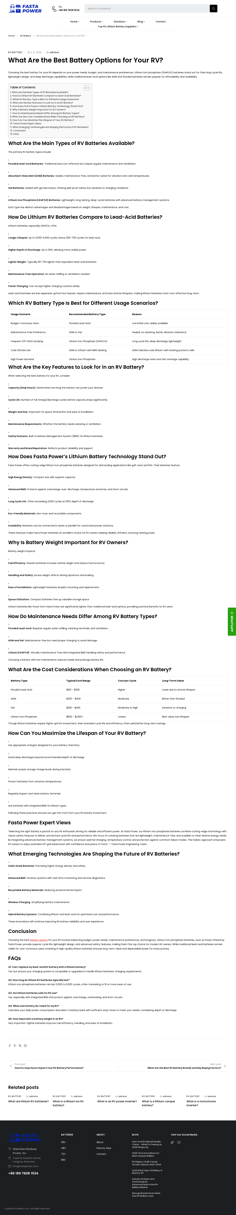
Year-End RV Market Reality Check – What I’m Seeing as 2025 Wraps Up (147, 1144)
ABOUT (101, 1134)
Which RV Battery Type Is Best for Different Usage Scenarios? (45, 99)
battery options (39, 940)
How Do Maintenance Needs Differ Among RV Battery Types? (45, 113)
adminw (54, 52)
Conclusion (19, 130)
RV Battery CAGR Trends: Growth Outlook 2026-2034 (146, 1163)
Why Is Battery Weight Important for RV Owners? (39, 109)
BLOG (135, 1134)
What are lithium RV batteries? (28, 1101)
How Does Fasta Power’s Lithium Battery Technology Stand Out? (47, 106)
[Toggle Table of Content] (85, 88)
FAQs (16, 134)
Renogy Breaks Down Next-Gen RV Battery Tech (146, 1194)
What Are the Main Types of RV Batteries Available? (40, 92)
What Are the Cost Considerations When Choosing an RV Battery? (48, 116)
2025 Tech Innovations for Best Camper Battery (145, 1154)
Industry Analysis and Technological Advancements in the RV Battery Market (145, 1183)
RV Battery (25, 35)
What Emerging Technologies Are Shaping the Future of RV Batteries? (51, 127)
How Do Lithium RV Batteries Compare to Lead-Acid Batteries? (46, 95)
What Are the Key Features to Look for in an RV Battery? (43, 102)
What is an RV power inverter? (117, 1101)
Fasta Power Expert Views (27, 123)
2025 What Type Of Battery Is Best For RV (147, 1172)
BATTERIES (67, 1134)
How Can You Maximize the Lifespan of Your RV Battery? (43, 120)
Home (11, 35)
